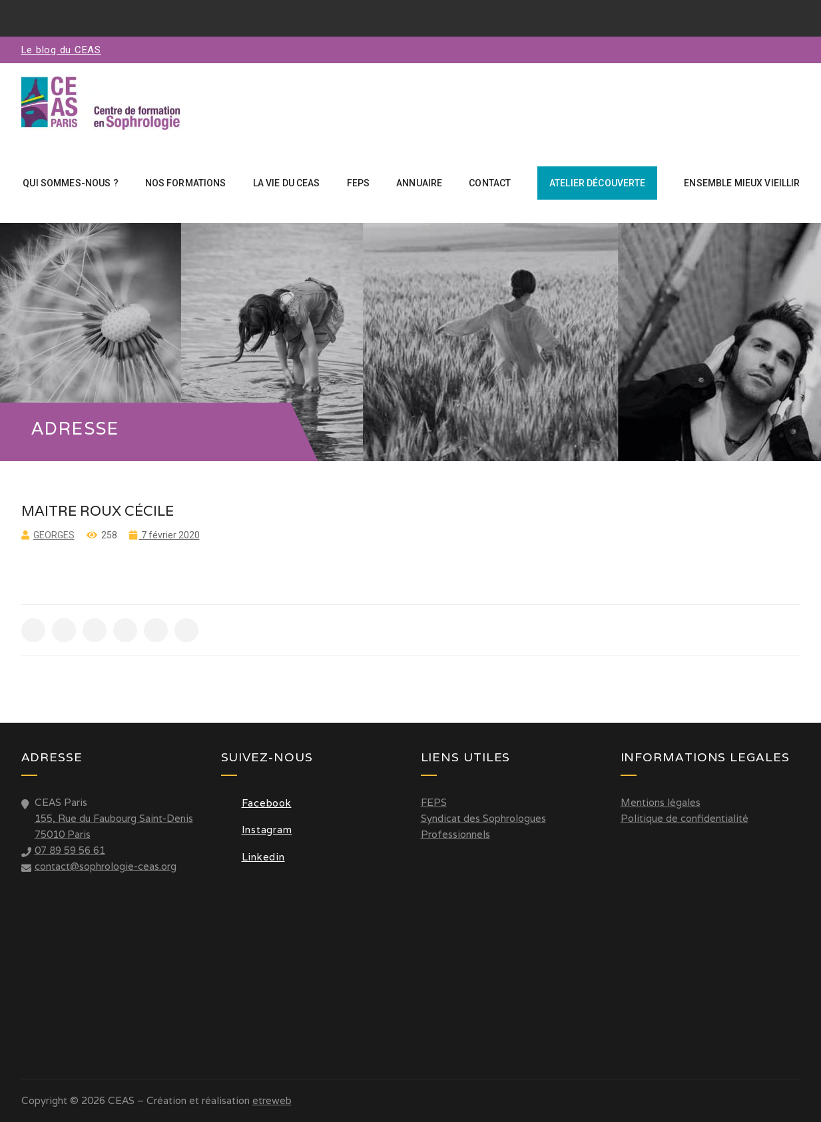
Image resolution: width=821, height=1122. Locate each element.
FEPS (434, 802)
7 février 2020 (169, 535)
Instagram (256, 829)
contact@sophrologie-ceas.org (105, 866)
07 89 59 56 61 (70, 850)
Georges (54, 535)
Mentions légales (660, 802)
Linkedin (253, 856)
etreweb (272, 1100)
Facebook (256, 803)
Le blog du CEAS (61, 50)
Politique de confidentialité (684, 818)
